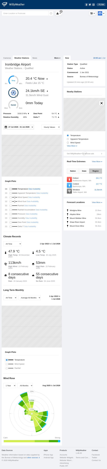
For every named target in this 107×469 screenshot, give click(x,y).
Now (67, 58)
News (34, 58)
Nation (73, 171)
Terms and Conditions (83, 458)
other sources (32, 458)
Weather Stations (21, 58)
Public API (64, 466)
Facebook (96, 455)
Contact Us (96, 460)
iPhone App (48, 455)
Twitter (94, 458)
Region (96, 171)
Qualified (29, 68)
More (56, 58)
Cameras (7, 58)
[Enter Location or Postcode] (27, 13)
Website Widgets (66, 458)
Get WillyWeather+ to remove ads (80, 154)
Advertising (64, 463)
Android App (49, 458)
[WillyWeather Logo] (15, 4)
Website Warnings (67, 460)
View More (71, 146)
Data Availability (34, 189)
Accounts (63, 455)
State (84, 171)
